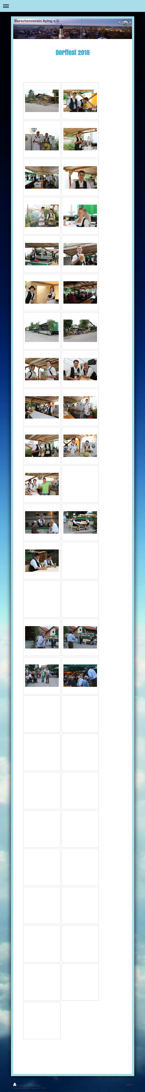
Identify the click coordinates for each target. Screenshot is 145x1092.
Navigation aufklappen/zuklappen (72, 6)
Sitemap (36, 1085)
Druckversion (22, 1085)
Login (129, 1084)
